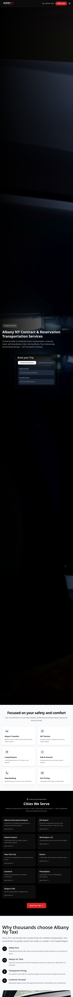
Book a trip (61, 3)
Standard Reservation (27, 363)
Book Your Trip (36, 906)
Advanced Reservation (46, 363)
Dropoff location (24, 378)
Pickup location (24, 369)
